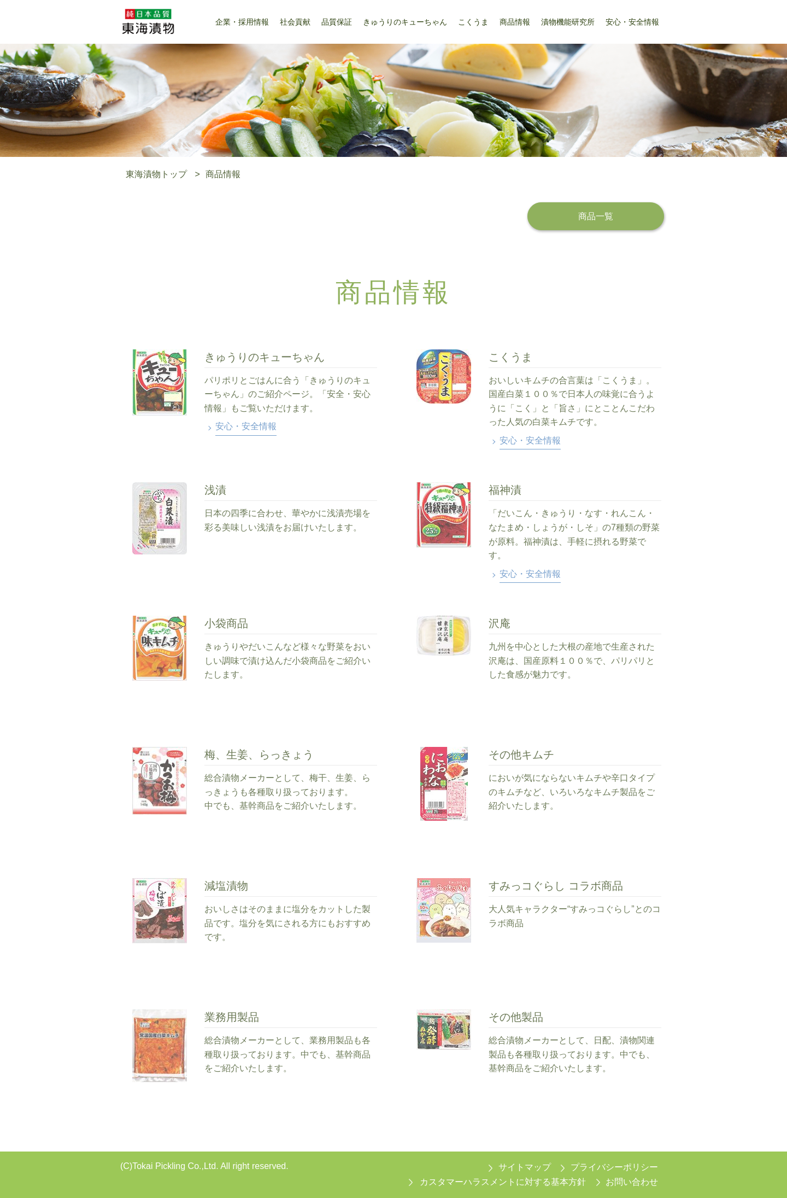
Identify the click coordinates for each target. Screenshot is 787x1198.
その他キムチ (521, 755)
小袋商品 (226, 623)
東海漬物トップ (156, 174)
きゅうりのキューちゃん (264, 357)
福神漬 (505, 490)
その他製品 (516, 1017)
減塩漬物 (226, 886)
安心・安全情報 (246, 426)
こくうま (510, 357)
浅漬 (215, 490)
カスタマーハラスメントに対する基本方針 (503, 1182)
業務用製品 (231, 1017)
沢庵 (499, 623)
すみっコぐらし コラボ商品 (556, 886)
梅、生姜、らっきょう (259, 755)
